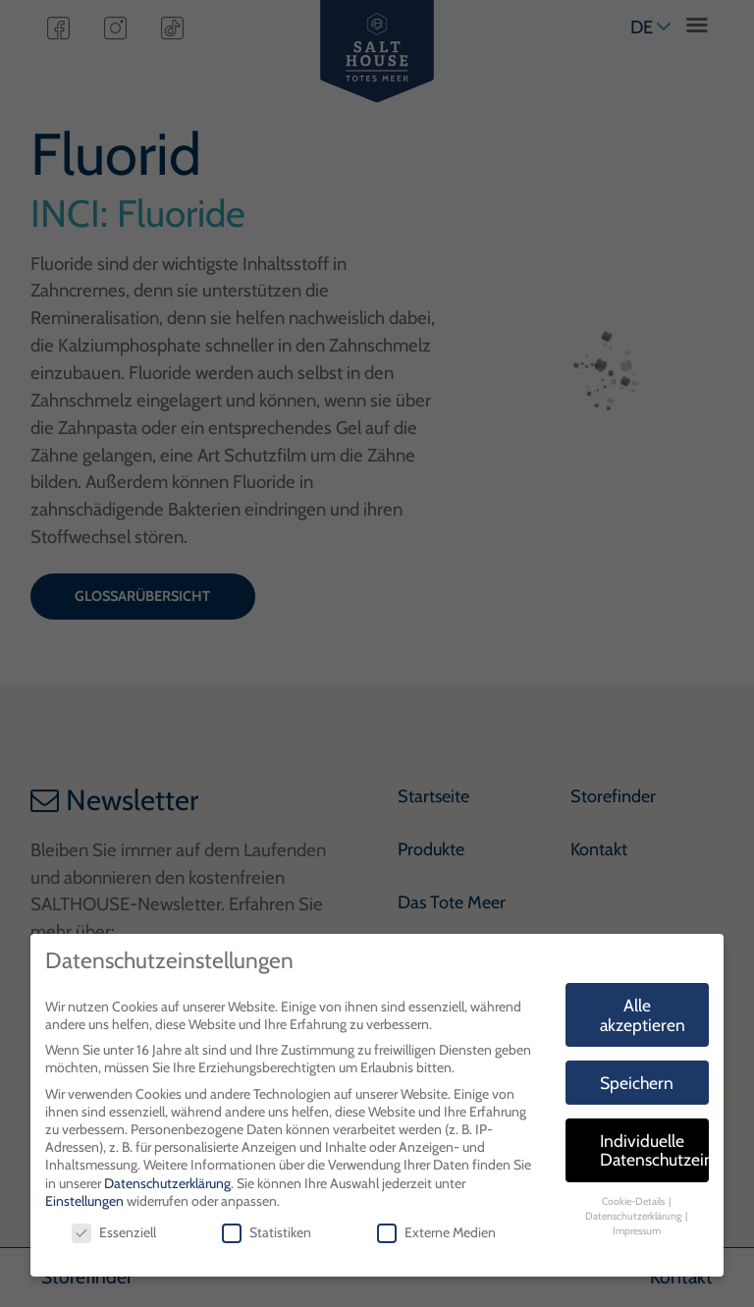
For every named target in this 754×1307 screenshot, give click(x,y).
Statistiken (266, 1232)
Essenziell (114, 1232)
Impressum (637, 1231)
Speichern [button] (636, 1082)
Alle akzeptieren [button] (642, 1015)
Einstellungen (84, 1201)
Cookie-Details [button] (634, 1201)
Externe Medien (436, 1232)
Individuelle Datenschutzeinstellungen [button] (655, 1150)
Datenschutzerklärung (167, 1183)
